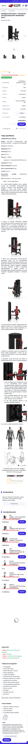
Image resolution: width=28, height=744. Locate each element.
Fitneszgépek (11, 11)
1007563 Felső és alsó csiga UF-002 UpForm (16, 574)
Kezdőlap (3, 11)
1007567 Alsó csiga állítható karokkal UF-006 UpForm (17, 563)
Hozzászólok (14, 503)
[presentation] (3, 36)
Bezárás (6, 740)
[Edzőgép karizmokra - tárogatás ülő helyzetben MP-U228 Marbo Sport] (14, 32)
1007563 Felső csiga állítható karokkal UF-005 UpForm (17, 586)
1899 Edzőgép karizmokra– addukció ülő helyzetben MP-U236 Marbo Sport (17, 551)
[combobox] (20, 113)
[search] (23, 5)
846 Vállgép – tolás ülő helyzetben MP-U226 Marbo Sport (17, 517)
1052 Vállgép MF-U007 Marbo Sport (17, 527)
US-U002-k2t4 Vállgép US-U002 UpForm (16, 539)
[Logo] (14, 6)
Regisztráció (24, 1)
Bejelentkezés (16, 1)
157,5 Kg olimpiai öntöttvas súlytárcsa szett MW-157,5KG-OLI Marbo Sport (13, 623)
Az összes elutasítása (10, 736)
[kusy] (12, 124)
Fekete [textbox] (21, 113)
